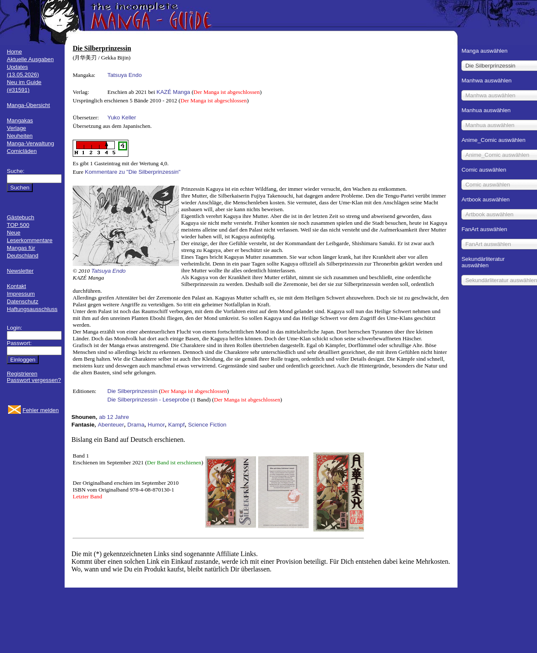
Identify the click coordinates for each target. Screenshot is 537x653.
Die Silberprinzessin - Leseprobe (149, 399)
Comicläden (22, 151)
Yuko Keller (122, 117)
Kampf (176, 424)
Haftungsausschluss (32, 309)
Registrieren (22, 373)
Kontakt (16, 286)
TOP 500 (18, 225)
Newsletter (20, 271)
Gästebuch (20, 217)
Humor (156, 424)
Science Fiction (207, 424)
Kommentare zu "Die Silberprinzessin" (133, 172)
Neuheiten (20, 136)
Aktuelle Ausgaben (30, 59)
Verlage (16, 128)
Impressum (21, 294)
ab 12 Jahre (114, 417)
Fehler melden (41, 410)
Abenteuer (111, 424)
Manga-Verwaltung (30, 143)
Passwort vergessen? (34, 380)
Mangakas (20, 120)
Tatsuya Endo (125, 75)
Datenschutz (22, 301)
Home (14, 51)
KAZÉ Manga (173, 92)
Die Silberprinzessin (133, 391)
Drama (136, 424)
